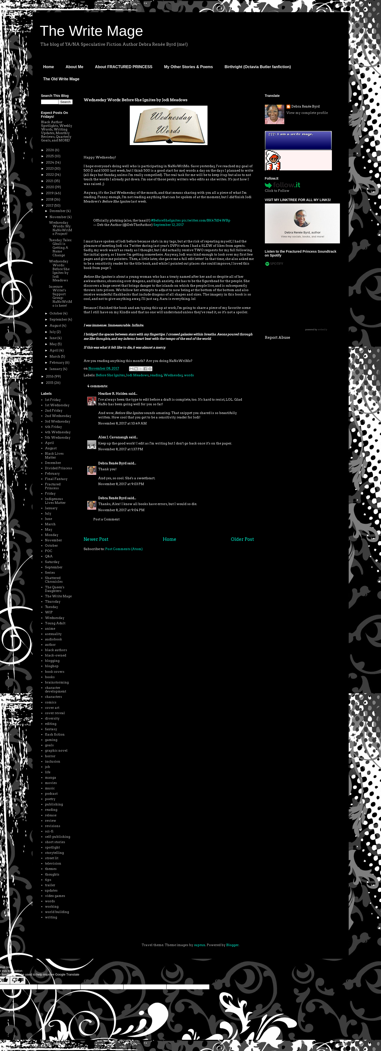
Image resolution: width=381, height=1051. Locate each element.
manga (50, 777)
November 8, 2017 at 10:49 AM (122, 423)
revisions (52, 826)
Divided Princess (58, 468)
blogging (52, 661)
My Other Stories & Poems (188, 67)
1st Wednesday (57, 405)
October (56, 313)
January (56, 369)
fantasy (51, 729)
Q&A (49, 556)
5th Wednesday (57, 437)
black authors (56, 650)
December (58, 211)
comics (50, 702)
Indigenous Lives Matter (55, 501)
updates (51, 890)
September (59, 319)
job (47, 767)
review (50, 820)
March (55, 356)
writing (51, 917)
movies (51, 783)
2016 (50, 376)
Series (50, 572)
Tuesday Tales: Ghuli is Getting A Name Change (60, 247)
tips (48, 880)
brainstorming (57, 682)
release (50, 815)
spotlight (52, 847)
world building (57, 912)
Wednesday (173, 375)
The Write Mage (91, 31)
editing (50, 724)
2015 (50, 383)
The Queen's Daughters (54, 589)
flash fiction (55, 734)
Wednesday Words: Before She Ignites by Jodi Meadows (59, 270)
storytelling (54, 853)
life (47, 772)
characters (53, 697)
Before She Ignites (110, 375)
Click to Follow (277, 191)
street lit (51, 858)
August (56, 325)
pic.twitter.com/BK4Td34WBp (206, 220)
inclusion (52, 761)
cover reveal (55, 713)
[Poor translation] (18, 980)
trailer (50, 885)
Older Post (242, 539)
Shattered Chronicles (54, 580)
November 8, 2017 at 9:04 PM (121, 510)
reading (156, 375)
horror (50, 756)
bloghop (52, 666)
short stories (55, 842)
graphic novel (56, 750)
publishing (54, 804)
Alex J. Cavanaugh (113, 437)
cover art (52, 708)
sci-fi (49, 831)
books (50, 677)
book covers (54, 671)
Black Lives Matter (54, 455)
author (50, 644)
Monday (51, 535)
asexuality (53, 634)
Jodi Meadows (137, 375)
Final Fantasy (56, 479)
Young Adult (55, 623)
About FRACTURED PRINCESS (123, 67)
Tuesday (51, 607)
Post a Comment (106, 519)
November (58, 217)
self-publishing (57, 837)
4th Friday (53, 427)
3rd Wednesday (57, 421)
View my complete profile (307, 113)
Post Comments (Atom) (124, 549)
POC (48, 551)
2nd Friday (53, 410)
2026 (50, 150)
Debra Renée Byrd (112, 463)
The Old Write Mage (61, 79)
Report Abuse (277, 337)
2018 (50, 199)
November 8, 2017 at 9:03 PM (121, 484)
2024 (50, 162)
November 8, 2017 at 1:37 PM (120, 449)
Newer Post (96, 539)
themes (51, 869)
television (53, 863)
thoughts (52, 874)
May (54, 344)
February (57, 362)
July (53, 332)
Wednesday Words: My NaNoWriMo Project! (60, 228)
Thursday (53, 601)
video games (55, 896)
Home (48, 67)
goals (49, 745)
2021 (50, 181)
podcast (51, 793)
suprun (199, 945)
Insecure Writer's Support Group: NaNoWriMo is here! (60, 296)
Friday (50, 493)
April (54, 350)
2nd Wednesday (58, 416)
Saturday (52, 562)
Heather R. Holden (113, 394)
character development (55, 689)
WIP (49, 612)
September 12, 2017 (168, 225)
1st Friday (53, 400)
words (189, 375)
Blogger (232, 945)
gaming (51, 740)
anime (50, 628)
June (53, 338)
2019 (50, 193)
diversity (52, 718)
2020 (50, 187)
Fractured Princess (53, 486)
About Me (74, 67)
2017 (50, 205)
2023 (50, 168)
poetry (50, 799)
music (50, 788)
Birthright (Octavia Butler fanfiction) (258, 67)
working (52, 906)
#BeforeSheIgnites (166, 220)
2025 (50, 156)
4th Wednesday (58, 432)
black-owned (55, 655)
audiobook (53, 639)
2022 (50, 174)
